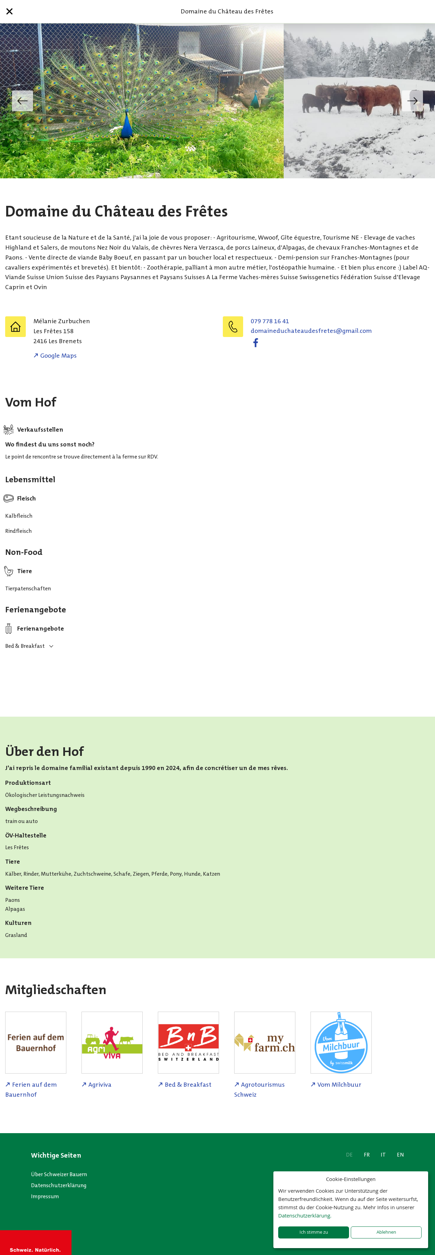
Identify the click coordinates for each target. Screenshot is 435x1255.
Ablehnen (386, 1232)
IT (383, 1154)
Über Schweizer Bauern (59, 1174)
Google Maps (58, 355)
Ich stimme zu (314, 1232)
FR (367, 1154)
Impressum (45, 1196)
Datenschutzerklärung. (304, 1215)
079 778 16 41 (270, 321)
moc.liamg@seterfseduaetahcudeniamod (311, 331)
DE (349, 1154)
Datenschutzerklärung (59, 1185)
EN (400, 1154)
